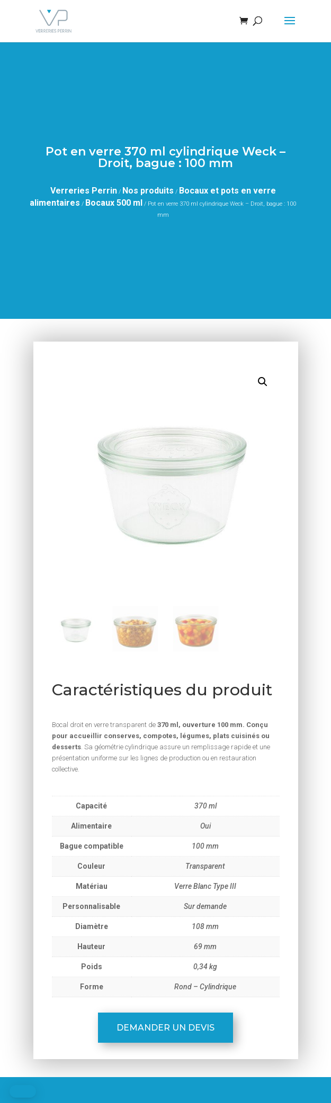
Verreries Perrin (83, 191)
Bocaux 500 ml (113, 203)
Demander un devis (165, 1028)
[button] (262, 381)
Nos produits (148, 191)
